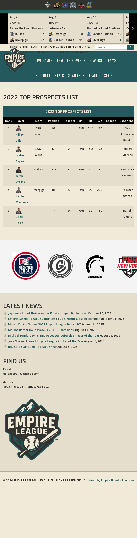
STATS (59, 75)
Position (53, 120)
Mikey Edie (20, 134)
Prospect (69, 120)
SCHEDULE (42, 75)
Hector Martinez (22, 195)
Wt (100, 120)
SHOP (108, 75)
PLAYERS (96, 60)
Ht (90, 120)
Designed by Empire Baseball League (109, 480)
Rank (8, 120)
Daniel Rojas (20, 216)
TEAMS (111, 60)
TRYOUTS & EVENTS (71, 60)
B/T (81, 120)
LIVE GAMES (43, 60)
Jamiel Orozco (20, 175)
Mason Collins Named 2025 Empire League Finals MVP (44, 324)
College (111, 120)
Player (20, 120)
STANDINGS (76, 75)
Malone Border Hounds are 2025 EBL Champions (41, 330)
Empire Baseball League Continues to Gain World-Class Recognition (54, 318)
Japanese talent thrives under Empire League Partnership (47, 313)
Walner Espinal (21, 154)
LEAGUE (94, 75)
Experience (127, 120)
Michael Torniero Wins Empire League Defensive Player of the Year (53, 335)
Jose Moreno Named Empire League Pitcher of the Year (46, 341)
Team (38, 120)
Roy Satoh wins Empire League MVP (32, 346)
